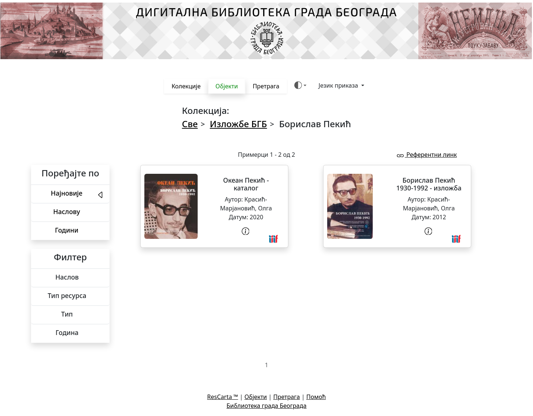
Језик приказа (339, 85)
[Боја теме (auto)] (300, 85)
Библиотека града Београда (266, 406)
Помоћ (316, 397)
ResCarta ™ (222, 397)
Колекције (186, 86)
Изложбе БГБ (238, 124)
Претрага (266, 86)
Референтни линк (426, 154)
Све (190, 124)
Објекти (226, 86)
